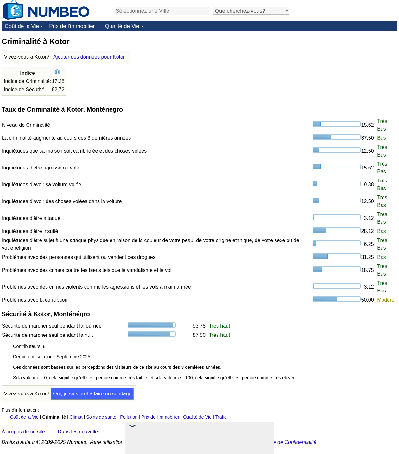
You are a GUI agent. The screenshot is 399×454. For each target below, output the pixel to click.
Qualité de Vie (122, 26)
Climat (76, 416)
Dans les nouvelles (79, 431)
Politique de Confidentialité (286, 442)
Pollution (128, 416)
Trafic (220, 416)
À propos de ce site (23, 431)
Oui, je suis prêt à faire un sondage (92, 393)
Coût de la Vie (22, 26)
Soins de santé (101, 416)
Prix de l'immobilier (72, 26)
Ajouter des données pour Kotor (89, 57)
